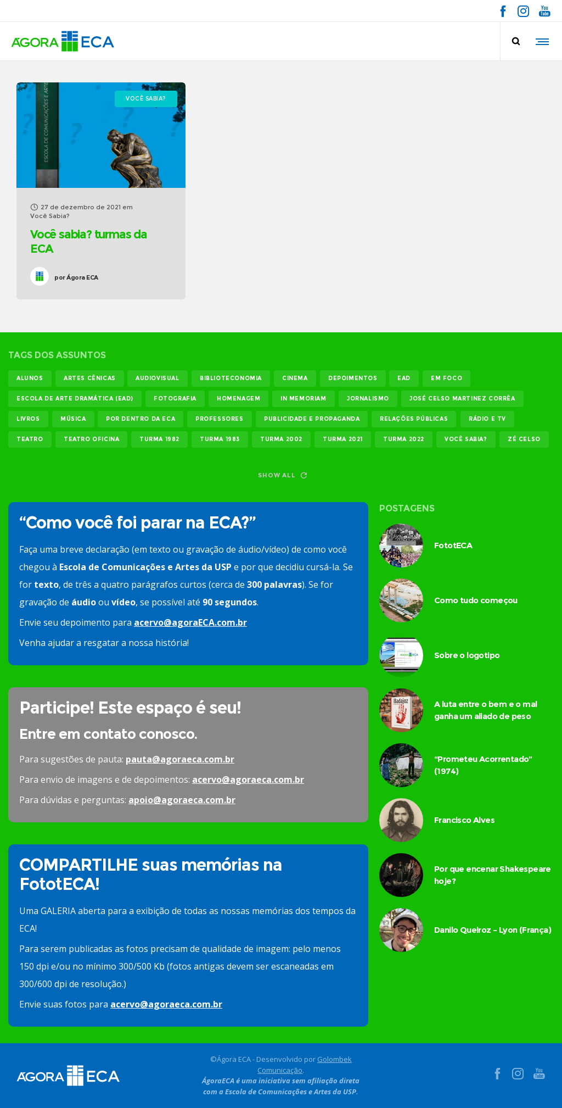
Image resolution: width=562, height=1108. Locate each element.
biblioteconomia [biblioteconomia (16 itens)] (231, 378)
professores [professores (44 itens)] (219, 418)
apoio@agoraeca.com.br (181, 800)
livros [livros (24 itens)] (28, 418)
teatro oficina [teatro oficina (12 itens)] (91, 439)
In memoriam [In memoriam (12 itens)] (303, 398)
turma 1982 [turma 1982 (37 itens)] (159, 439)
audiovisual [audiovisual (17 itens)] (157, 378)
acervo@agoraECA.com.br (190, 622)
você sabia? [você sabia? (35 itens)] (466, 439)
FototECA (453, 545)
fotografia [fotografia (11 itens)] (175, 398)
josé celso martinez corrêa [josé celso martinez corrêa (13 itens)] (462, 398)
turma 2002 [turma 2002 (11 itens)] (281, 439)
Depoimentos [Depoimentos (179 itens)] (353, 378)
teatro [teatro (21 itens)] (29, 439)
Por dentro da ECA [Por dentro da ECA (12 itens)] (140, 418)
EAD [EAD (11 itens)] (404, 378)
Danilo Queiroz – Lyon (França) (492, 930)
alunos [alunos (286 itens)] (29, 378)
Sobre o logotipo (466, 655)
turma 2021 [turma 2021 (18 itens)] (343, 439)
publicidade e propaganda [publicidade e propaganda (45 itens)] (311, 418)
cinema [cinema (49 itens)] (295, 378)
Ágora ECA (76, 277)
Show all (282, 475)
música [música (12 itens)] (73, 418)
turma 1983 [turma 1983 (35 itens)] (220, 439)
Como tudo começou (476, 600)
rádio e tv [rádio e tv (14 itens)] (487, 418)
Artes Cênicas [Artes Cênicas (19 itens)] (90, 378)
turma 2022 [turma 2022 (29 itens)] (403, 439)
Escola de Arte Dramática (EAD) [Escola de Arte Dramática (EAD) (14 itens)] (74, 398)
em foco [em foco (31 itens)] (446, 378)
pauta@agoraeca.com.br (180, 759)
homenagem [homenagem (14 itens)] (238, 398)
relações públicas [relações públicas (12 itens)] (414, 418)
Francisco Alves (464, 820)
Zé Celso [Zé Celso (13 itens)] (524, 439)
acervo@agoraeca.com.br (248, 779)
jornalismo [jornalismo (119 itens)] (368, 398)
